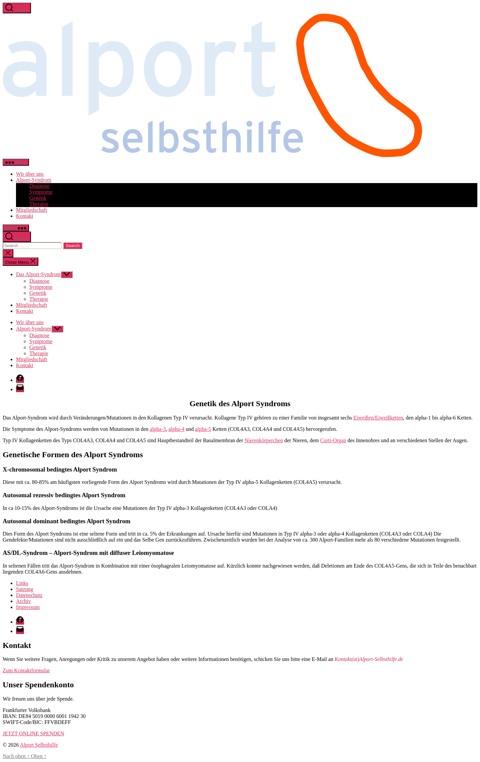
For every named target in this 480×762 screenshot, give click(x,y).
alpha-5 (203, 429)
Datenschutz (29, 595)
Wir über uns (30, 174)
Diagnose (39, 186)
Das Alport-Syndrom (38, 274)
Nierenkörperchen (264, 440)
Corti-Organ (333, 440)
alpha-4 (176, 429)
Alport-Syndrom (33, 180)
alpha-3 (158, 429)
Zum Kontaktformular (26, 670)
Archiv (23, 601)
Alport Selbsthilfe (39, 745)
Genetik (37, 198)
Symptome (40, 192)
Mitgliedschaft (31, 210)
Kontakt (24, 216)
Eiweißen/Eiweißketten (378, 418)
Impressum (28, 607)
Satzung (24, 589)
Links (22, 583)
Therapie (38, 204)
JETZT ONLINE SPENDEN (33, 733)
